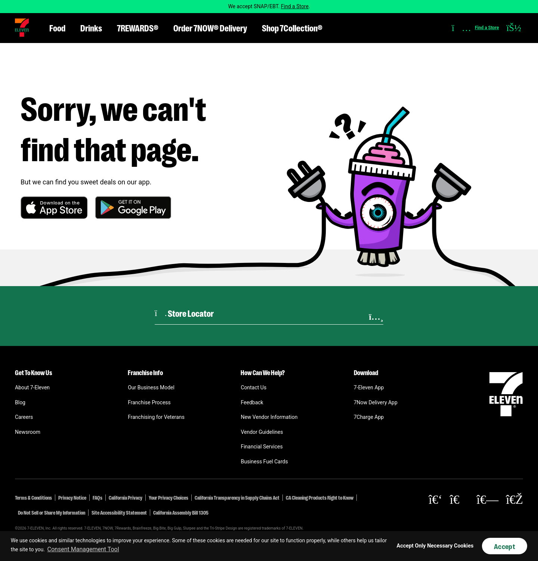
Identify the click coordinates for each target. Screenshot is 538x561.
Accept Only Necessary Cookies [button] (435, 546)
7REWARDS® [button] (137, 27)
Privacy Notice (72, 497)
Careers (24, 417)
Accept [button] (504, 546)
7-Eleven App (369, 387)
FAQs (97, 497)
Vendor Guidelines (262, 432)
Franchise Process (149, 402)
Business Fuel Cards (264, 462)
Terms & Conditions (33, 497)
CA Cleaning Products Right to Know (319, 497)
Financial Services (261, 447)
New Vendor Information (269, 417)
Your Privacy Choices (168, 497)
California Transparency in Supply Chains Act (237, 497)
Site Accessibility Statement (119, 512)
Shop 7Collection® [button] (292, 27)
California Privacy (125, 497)
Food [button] (57, 27)
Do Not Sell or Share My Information (51, 512)
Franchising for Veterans (156, 417)
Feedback (252, 402)
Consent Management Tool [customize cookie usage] (83, 549)
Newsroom (27, 432)
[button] (22, 27)
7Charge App (369, 417)
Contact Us (253, 387)
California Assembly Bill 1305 (180, 512)
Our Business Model (151, 387)
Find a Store (295, 6)
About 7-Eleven (32, 387)
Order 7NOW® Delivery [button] (210, 27)
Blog (20, 402)
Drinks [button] (91, 27)
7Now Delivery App (376, 402)
